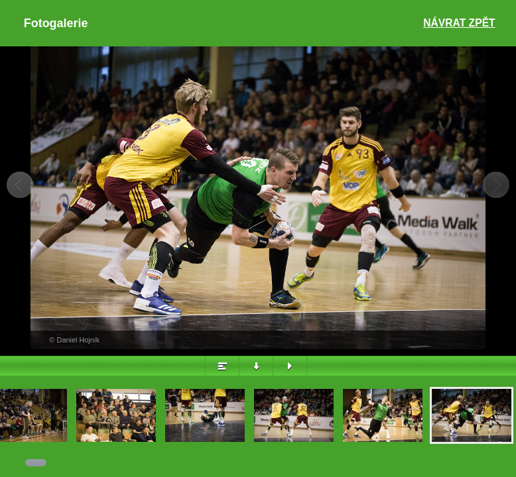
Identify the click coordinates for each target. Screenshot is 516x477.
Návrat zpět (459, 22)
